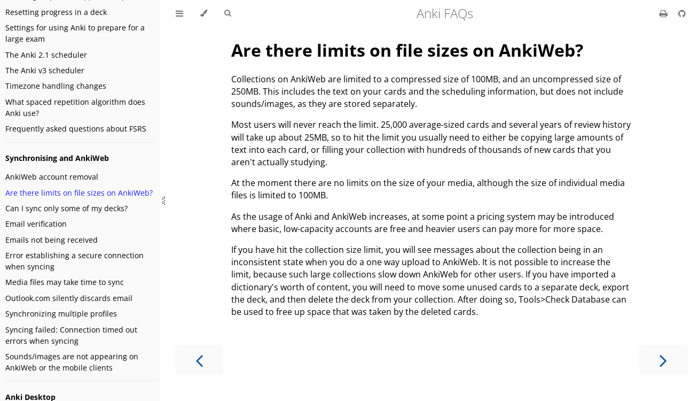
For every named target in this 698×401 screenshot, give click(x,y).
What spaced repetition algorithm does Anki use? (75, 107)
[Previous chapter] (199, 359)
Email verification (36, 224)
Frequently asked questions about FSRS (75, 129)
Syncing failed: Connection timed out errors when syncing (71, 335)
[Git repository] (682, 13)
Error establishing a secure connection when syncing (74, 261)
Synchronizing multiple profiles (61, 314)
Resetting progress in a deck (56, 12)
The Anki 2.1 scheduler (46, 55)
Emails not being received (51, 240)
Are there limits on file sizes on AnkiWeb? (79, 193)
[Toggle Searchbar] (227, 13)
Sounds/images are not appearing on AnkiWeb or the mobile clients (71, 362)
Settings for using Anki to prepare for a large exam (75, 33)
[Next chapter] (663, 359)
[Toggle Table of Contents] (179, 13)
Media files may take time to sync (64, 282)
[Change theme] (204, 13)
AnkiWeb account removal (51, 177)
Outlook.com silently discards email (68, 298)
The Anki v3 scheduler (44, 70)
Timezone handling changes (55, 86)
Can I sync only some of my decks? (66, 208)
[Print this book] (664, 13)
